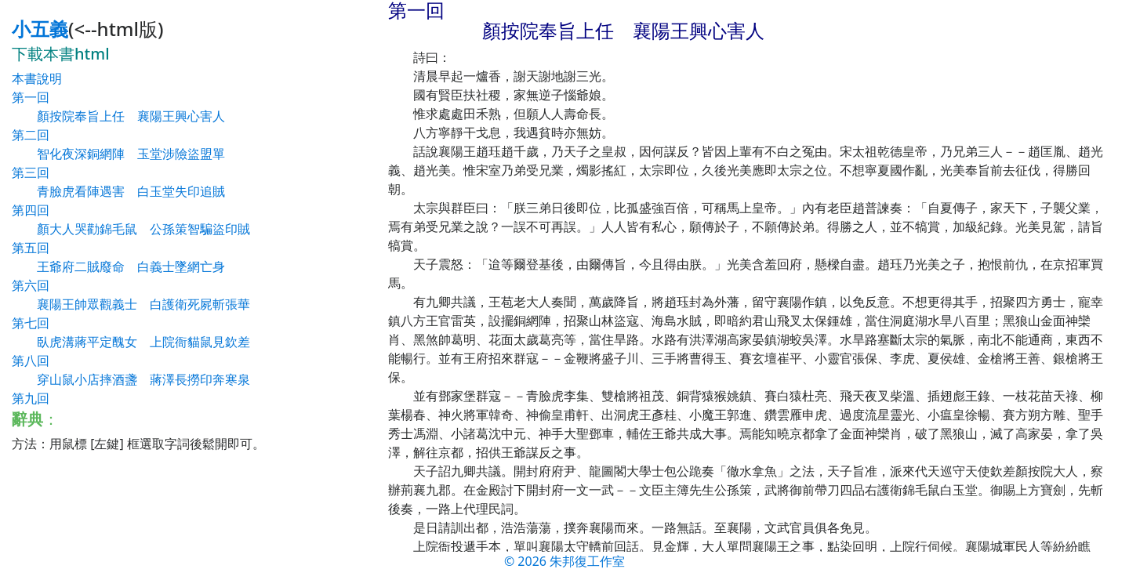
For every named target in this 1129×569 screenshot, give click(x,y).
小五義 (40, 29)
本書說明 (37, 78)
